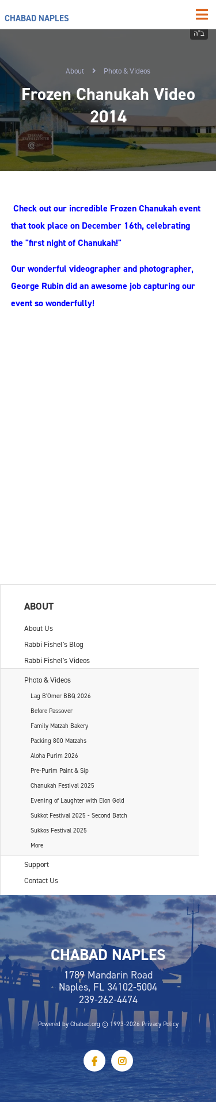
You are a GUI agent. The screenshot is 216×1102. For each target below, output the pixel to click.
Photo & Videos (127, 70)
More (37, 845)
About (75, 70)
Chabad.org (85, 1024)
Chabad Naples (37, 18)
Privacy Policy (160, 1024)
